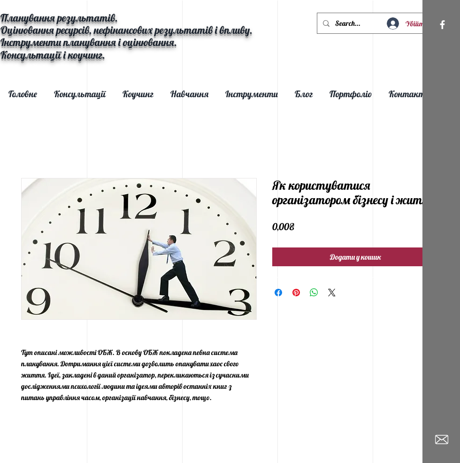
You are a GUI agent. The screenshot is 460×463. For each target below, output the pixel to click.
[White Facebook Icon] (442, 25)
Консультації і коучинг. (53, 55)
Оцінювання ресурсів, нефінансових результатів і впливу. (126, 30)
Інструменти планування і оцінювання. (88, 42)
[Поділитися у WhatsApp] (314, 292)
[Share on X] (331, 292)
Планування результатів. (59, 17)
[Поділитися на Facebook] (278, 292)
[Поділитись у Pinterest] (296, 292)
